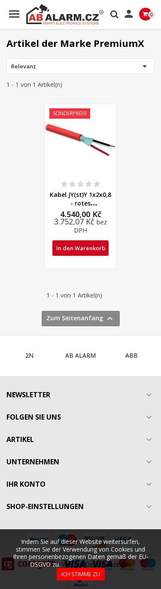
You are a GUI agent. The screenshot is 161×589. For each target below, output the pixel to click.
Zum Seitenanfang (80, 318)
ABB (131, 355)
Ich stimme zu (80, 574)
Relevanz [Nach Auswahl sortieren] (80, 66)
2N (29, 355)
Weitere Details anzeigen (96, 564)
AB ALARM (80, 355)
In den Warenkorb (80, 248)
